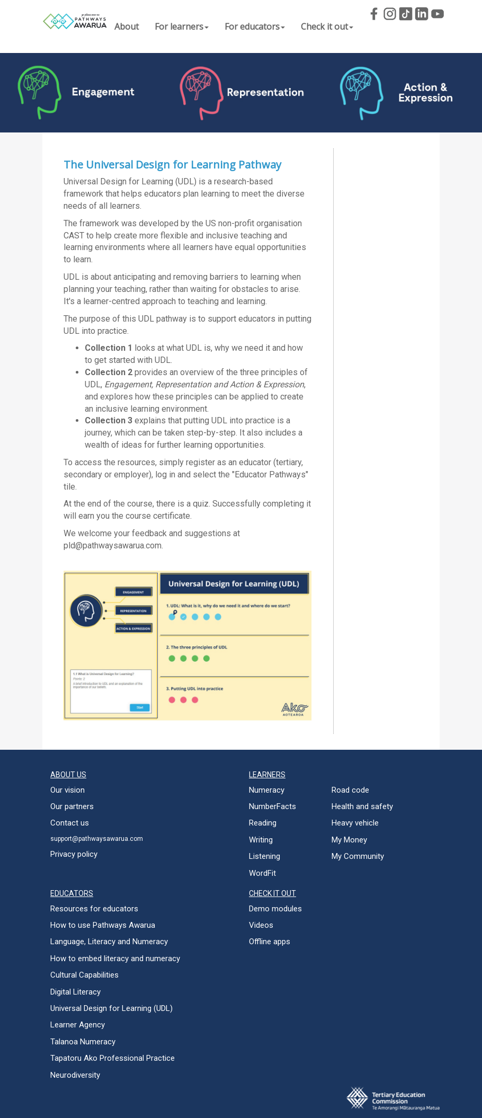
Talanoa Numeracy (82, 1041)
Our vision (67, 790)
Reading (262, 823)
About (126, 26)
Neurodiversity (75, 1075)
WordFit (262, 873)
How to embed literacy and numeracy (115, 958)
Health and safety (362, 806)
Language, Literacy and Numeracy (109, 941)
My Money (349, 840)
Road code (350, 790)
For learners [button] (182, 26)
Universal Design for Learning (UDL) (111, 1008)
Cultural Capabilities (84, 975)
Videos (261, 925)
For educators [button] (255, 26)
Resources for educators (94, 908)
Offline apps (269, 941)
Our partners (72, 806)
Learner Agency (77, 1025)
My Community (358, 856)
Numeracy (266, 790)
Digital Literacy (75, 992)
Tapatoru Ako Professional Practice (112, 1058)
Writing (261, 840)
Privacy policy (73, 854)
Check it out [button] (327, 26)
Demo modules (275, 908)
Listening (264, 856)
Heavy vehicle (355, 823)
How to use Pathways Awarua (102, 925)
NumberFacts (272, 806)
